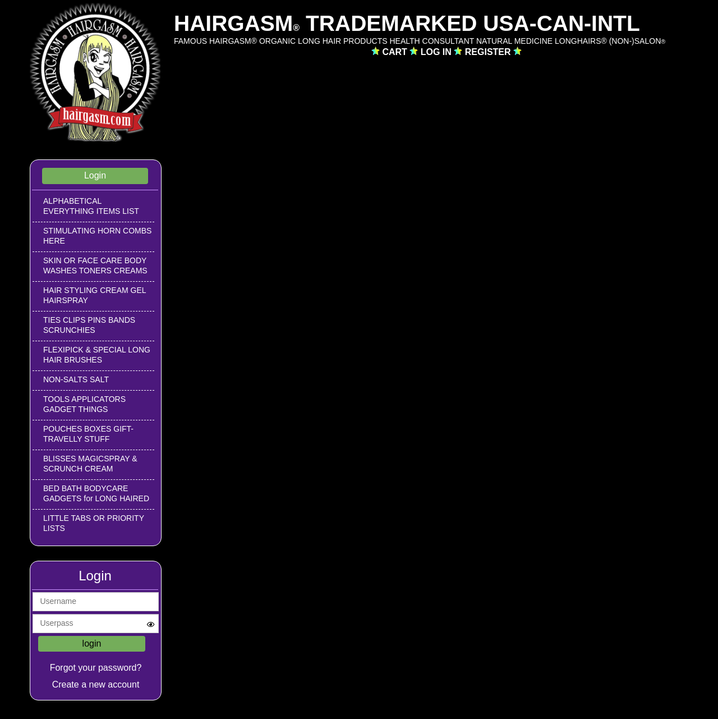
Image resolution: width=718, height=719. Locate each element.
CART (395, 52)
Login (95, 175)
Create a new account (96, 684)
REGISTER (489, 52)
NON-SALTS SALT (76, 379)
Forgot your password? (96, 667)
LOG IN (437, 52)
